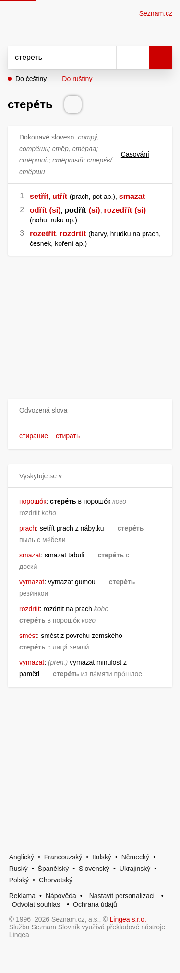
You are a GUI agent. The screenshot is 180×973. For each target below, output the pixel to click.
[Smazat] (105, 57)
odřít (38, 210)
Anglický (21, 857)
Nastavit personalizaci (122, 896)
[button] (90, 410)
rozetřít (43, 234)
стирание (33, 436)
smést (28, 635)
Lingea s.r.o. (128, 919)
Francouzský (63, 857)
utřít (59, 196)
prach (27, 528)
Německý (135, 857)
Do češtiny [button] (31, 78)
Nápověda (61, 896)
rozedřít (118, 210)
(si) (55, 210)
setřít (39, 196)
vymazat (31, 582)
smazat (132, 196)
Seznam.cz (155, 13)
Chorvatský (55, 880)
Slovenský (94, 868)
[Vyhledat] (51, 57)
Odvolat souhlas (36, 904)
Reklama (22, 896)
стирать (68, 436)
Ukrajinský (135, 868)
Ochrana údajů (95, 904)
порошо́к (32, 501)
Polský (19, 880)
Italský (101, 857)
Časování (141, 154)
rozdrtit (73, 234)
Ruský (18, 868)
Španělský (53, 868)
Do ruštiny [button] (77, 78)
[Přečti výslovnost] (73, 104)
